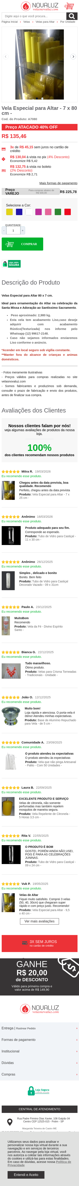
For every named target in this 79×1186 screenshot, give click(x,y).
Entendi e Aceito (26, 1175)
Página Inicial (10, 21)
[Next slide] (73, 57)
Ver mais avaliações (39, 921)
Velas (27, 21)
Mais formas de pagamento (58, 183)
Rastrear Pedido (26, 1028)
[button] (37, 98)
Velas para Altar (45, 21)
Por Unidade (67, 21)
